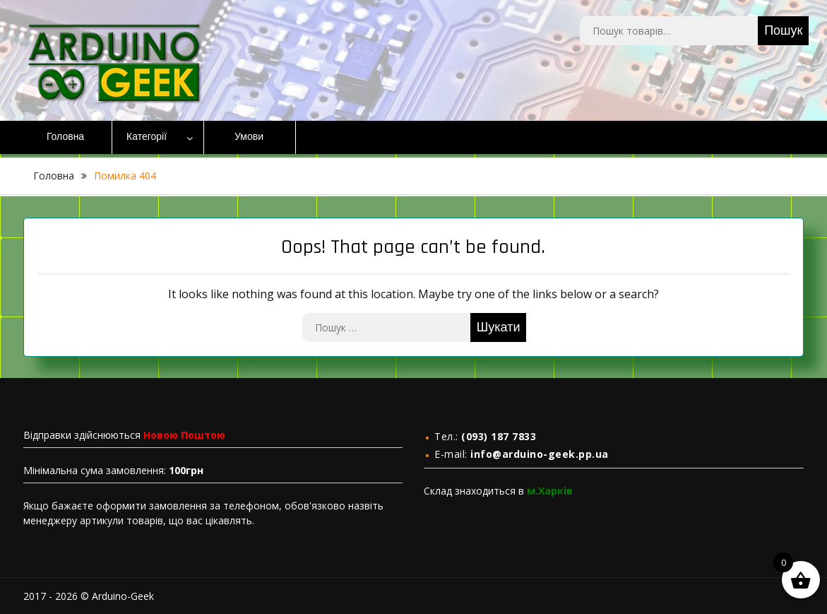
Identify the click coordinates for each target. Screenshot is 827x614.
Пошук (783, 31)
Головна (65, 137)
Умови (248, 137)
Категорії (146, 137)
